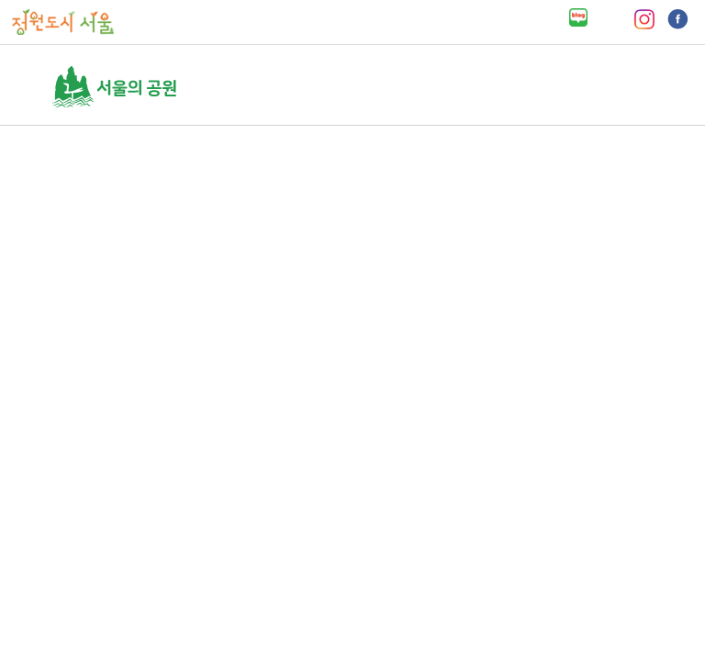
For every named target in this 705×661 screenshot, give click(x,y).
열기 (645, 86)
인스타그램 (644, 19)
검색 (610, 86)
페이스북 (677, 19)
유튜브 (610, 19)
